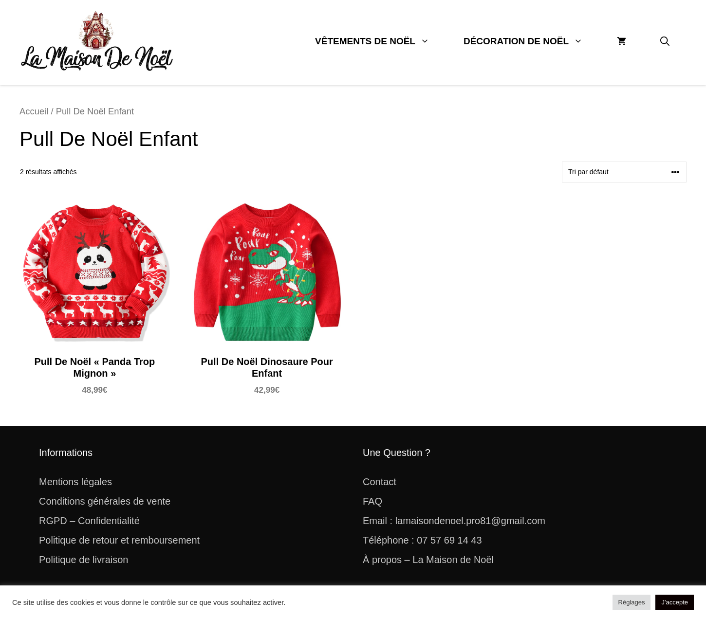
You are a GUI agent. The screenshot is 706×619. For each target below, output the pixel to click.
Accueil (33, 111)
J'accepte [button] (674, 602)
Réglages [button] (631, 602)
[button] (665, 41)
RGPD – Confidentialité (89, 520)
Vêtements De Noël (380, 41)
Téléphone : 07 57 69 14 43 (422, 540)
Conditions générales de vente (104, 501)
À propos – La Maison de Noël (428, 559)
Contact (379, 481)
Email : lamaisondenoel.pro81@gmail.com (454, 520)
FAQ (372, 501)
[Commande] (624, 172)
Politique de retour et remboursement (119, 540)
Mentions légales (75, 481)
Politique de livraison (83, 559)
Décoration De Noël (532, 41)
